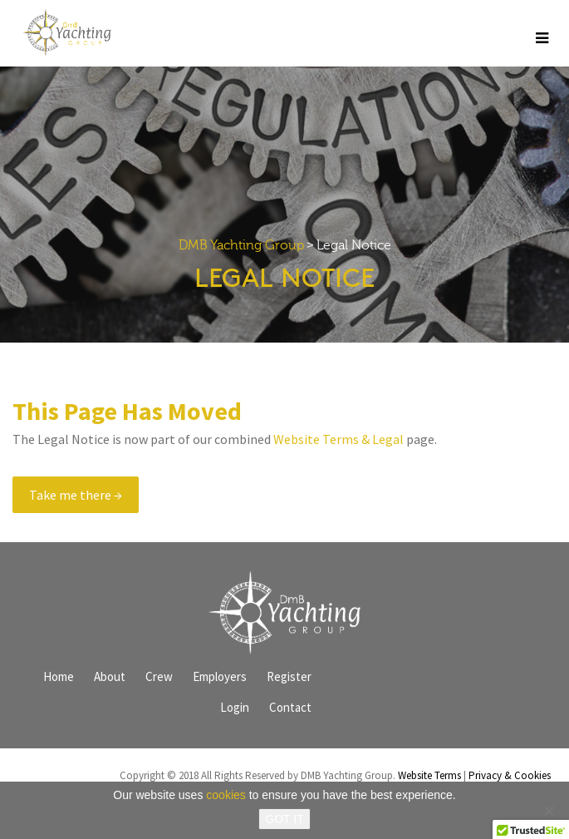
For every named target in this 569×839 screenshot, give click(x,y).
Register (289, 676)
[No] (548, 810)
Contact (290, 707)
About (109, 676)
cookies (225, 795)
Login (234, 707)
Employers (220, 676)
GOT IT (284, 819)
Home (58, 676)
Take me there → (75, 494)
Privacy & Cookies (509, 775)
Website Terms (429, 775)
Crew (159, 676)
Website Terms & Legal (338, 439)
